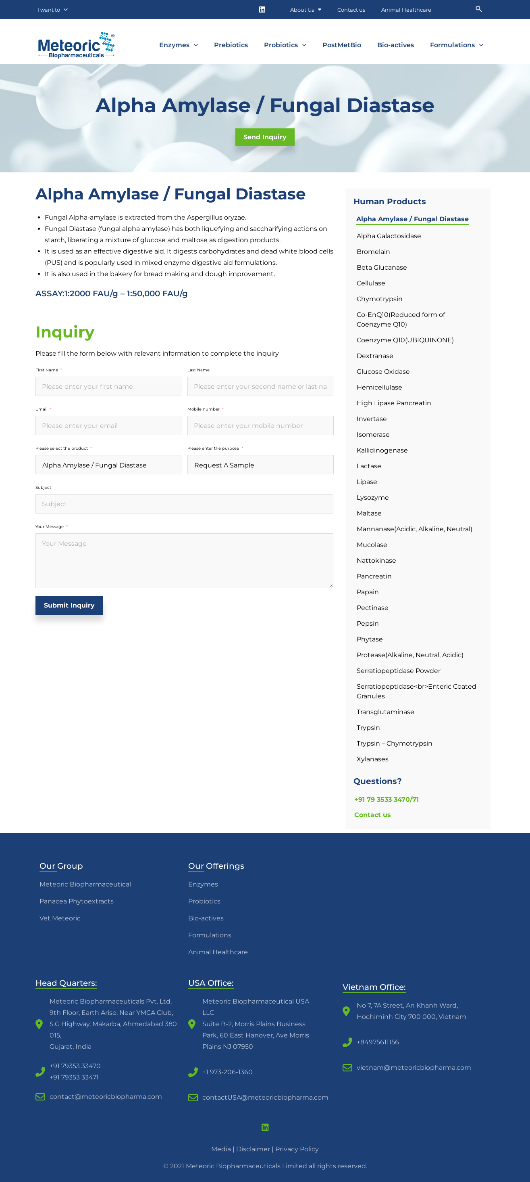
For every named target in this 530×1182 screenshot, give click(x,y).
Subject (43, 487)
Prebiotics (231, 45)
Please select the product (61, 448)
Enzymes (178, 45)
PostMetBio (341, 45)
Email (41, 409)
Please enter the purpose (213, 448)
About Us (305, 9)
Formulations (456, 45)
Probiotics (285, 45)
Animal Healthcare (406, 9)
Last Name (198, 370)
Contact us (351, 9)
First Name (46, 370)
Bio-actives (395, 45)
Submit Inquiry (69, 605)
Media (221, 1149)
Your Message (49, 526)
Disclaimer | (255, 1149)
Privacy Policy (297, 1149)
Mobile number (203, 409)
